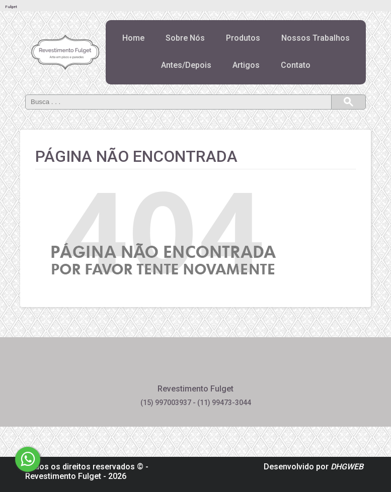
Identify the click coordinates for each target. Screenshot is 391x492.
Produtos (243, 38)
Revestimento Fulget (63, 476)
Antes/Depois (186, 65)
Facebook (169, 365)
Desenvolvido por (313, 466)
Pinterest (195, 365)
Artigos (246, 65)
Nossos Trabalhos (315, 38)
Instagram (222, 365)
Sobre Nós (185, 38)
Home (133, 38)
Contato (295, 65)
